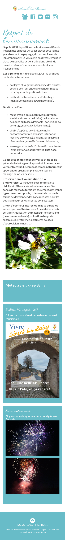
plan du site (54, 529)
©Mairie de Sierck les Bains (18, 529)
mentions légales (39, 529)
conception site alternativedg (33, 532)
